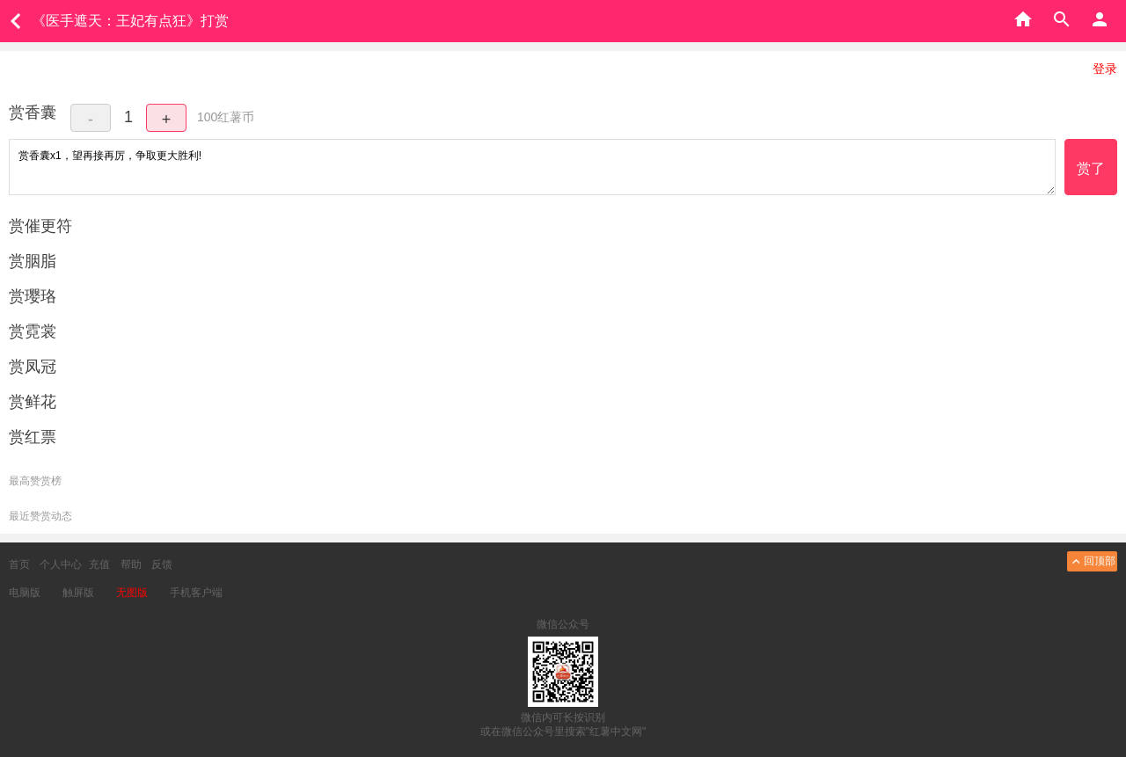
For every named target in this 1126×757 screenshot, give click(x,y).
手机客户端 (196, 592)
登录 (1105, 69)
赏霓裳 (32, 331)
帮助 (131, 564)
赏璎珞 (32, 296)
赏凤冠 (32, 366)
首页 (19, 564)
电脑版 (24, 592)
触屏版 (78, 592)
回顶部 (1092, 561)
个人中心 (61, 564)
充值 (99, 564)
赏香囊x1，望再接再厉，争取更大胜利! (532, 167)
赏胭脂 (32, 261)
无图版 (132, 592)
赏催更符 (40, 226)
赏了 (1091, 168)
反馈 (161, 564)
